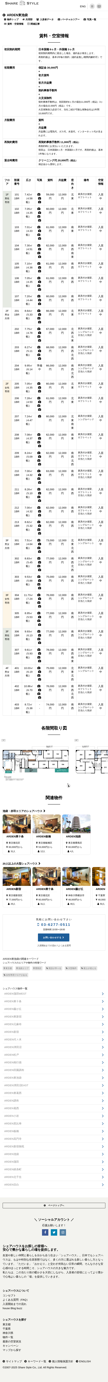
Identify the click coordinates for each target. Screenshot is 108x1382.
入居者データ (47, 19)
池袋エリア (22, 968)
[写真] (38, 194)
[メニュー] (92, 6)
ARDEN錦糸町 (13, 1169)
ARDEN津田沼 (13, 1047)
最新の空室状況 (12, 1341)
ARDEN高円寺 (13, 1138)
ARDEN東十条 (15, 836)
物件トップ (13, 19)
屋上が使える (88, 968)
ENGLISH (85, 1361)
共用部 (29, 19)
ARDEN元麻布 (13, 1024)
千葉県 (7, 1328)
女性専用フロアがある (15, 975)
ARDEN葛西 (11, 1108)
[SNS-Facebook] (45, 1232)
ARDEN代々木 (13, 1039)
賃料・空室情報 (15, 24)
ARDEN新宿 (13, 888)
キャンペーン (11, 1345)
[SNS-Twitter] (54, 1232)
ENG (83, 6)
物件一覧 (8, 1337)
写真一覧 (91, 19)
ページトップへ (54, 1205)
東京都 (8, 968)
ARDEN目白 (11, 1184)
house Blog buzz (12, 1308)
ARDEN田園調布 (14, 1069)
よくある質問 (64, 945)
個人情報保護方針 (62, 1361)
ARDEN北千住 (13, 1176)
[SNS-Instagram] (63, 1232)
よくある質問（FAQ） (16, 1299)
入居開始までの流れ (46, 945)
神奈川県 (8, 1332)
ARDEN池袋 (73, 836)
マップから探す (12, 1349)
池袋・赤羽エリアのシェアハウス (22, 811)
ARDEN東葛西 (13, 1092)
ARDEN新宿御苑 (14, 1146)
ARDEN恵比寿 (13, 1123)
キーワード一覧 (37, 1361)
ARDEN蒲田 (11, 1161)
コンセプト (9, 1295)
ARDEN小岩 (11, 1115)
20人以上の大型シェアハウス (20, 863)
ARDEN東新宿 (13, 1016)
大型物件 (71, 968)
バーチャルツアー (70, 19)
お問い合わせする (52, 937)
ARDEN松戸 (11, 1054)
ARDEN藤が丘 (74, 888)
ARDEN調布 (11, 1100)
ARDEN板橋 (43, 836)
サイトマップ (14, 1361)
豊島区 (37, 968)
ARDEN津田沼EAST (16, 1085)
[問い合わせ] (99, 6)
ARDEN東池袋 (15, 15)
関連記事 (35, 24)
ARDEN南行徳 (13, 1062)
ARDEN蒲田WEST (15, 993)
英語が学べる (53, 968)
